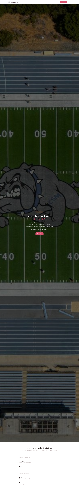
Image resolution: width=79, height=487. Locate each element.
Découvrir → (63, 1)
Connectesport (13, 2)
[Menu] (69, 2)
